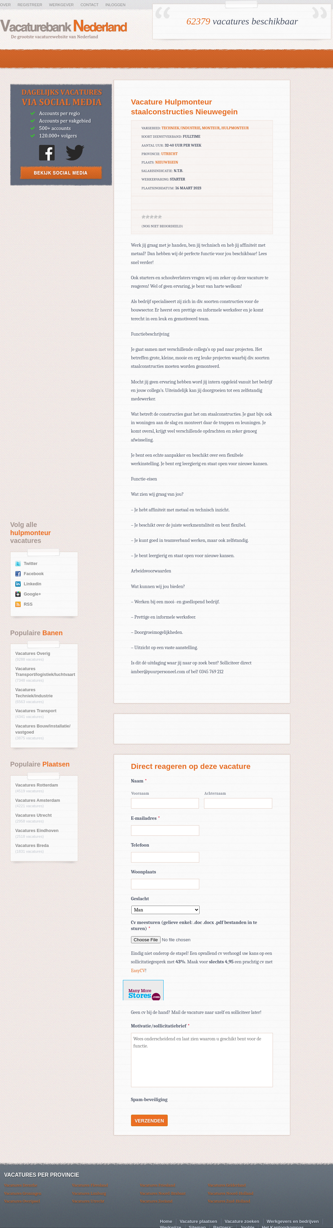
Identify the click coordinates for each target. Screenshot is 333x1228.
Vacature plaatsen (198, 1221)
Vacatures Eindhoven (36, 830)
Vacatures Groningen (22, 1193)
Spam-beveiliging (149, 1099)
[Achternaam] (238, 803)
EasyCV (138, 971)
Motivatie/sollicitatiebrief (160, 1026)
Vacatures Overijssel (22, 1201)
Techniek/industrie (181, 128)
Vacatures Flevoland (90, 1185)
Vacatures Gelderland (227, 1185)
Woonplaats (143, 872)
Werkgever (61, 5)
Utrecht (169, 154)
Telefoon (140, 845)
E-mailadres (145, 818)
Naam (139, 781)
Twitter (30, 563)
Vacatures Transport (35, 711)
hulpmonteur (235, 128)
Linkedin (32, 584)
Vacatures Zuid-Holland (229, 1201)
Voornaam (140, 793)
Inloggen (115, 5)
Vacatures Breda (32, 845)
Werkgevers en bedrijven (293, 1221)
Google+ (32, 594)
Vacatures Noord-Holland (231, 1193)
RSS (28, 604)
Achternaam (215, 793)
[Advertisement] (61, 241)
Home (166, 1221)
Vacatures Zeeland (156, 1201)
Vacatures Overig (32, 653)
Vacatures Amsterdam (37, 800)
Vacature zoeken (242, 1221)
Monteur (211, 128)
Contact (89, 5)
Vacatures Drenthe (20, 1185)
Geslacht (140, 899)
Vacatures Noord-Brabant (163, 1193)
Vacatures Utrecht (33, 815)
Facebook (34, 573)
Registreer (30, 5)
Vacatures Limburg (89, 1193)
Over (5, 5)
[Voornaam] (165, 803)
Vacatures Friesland (157, 1185)
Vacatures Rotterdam (36, 785)
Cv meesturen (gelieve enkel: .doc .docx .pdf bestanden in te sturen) (194, 925)
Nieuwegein (166, 162)
